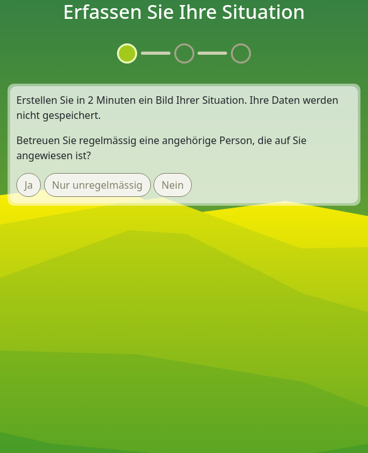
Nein (173, 185)
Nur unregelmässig (97, 185)
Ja (29, 185)
